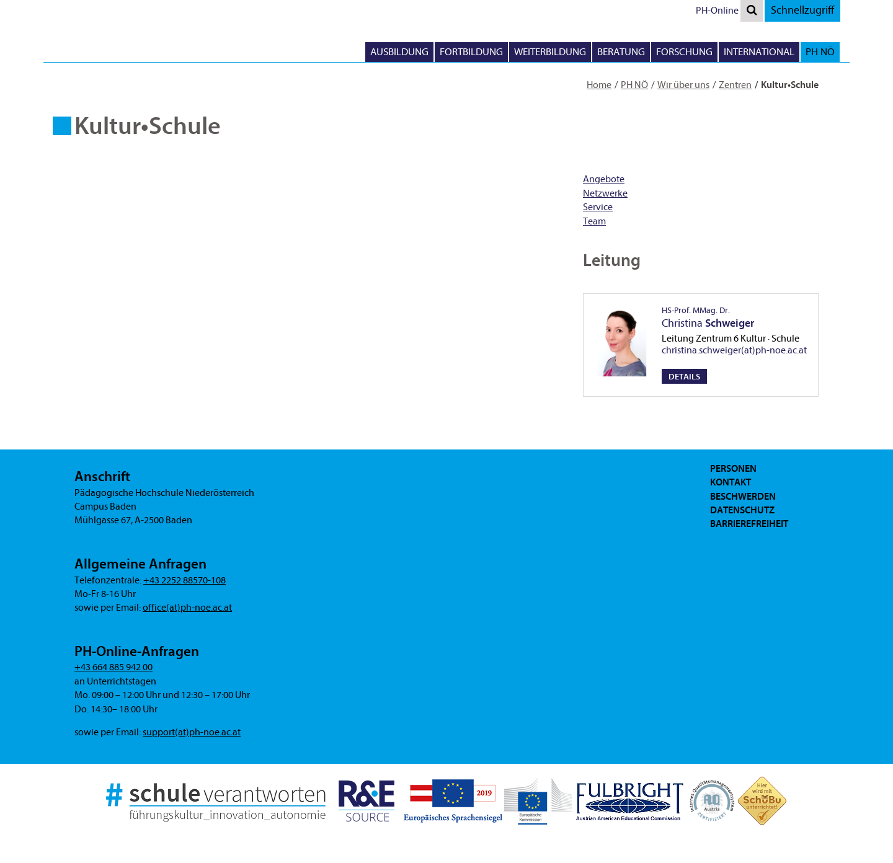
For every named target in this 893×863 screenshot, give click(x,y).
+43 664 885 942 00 (113, 667)
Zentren (735, 85)
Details (684, 376)
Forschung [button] (684, 52)
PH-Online (717, 10)
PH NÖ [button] (820, 52)
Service (598, 207)
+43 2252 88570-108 (184, 580)
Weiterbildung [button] (550, 52)
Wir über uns (683, 85)
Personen (733, 468)
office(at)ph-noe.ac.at (187, 607)
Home (599, 85)
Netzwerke (605, 193)
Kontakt (730, 482)
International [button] (759, 52)
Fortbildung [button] (471, 52)
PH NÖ (634, 85)
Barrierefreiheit (749, 523)
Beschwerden (743, 496)
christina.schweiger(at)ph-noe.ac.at (734, 350)
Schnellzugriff (802, 10)
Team (594, 221)
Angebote (603, 179)
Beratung (621, 52)
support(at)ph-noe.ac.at (192, 732)
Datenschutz (742, 510)
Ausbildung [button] (399, 52)
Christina (708, 317)
